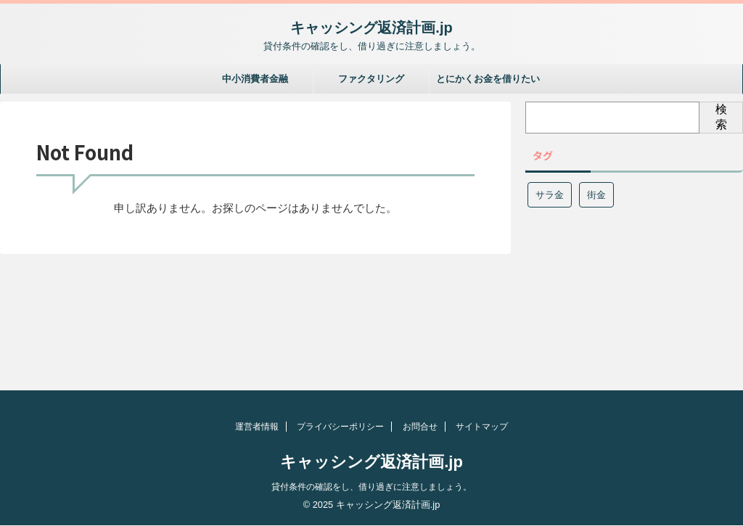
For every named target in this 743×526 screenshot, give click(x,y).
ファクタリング (371, 78)
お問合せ (420, 427)
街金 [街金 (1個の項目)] (596, 194)
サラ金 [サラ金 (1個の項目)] (549, 194)
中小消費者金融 (255, 78)
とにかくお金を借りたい (488, 78)
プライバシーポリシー (340, 427)
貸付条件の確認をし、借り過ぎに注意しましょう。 (371, 487)
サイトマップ (482, 427)
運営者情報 (257, 427)
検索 (721, 117)
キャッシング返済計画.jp (371, 28)
